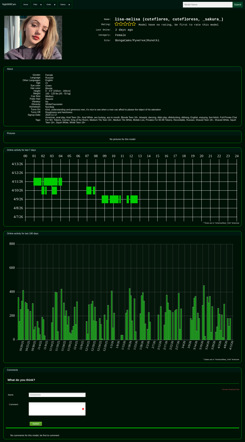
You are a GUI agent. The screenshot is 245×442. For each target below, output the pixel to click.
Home (25, 5)
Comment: (13, 404)
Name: (11, 394)
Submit (36, 423)
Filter (35, 5)
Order (49, 5)
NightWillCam (9, 4)
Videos (63, 5)
